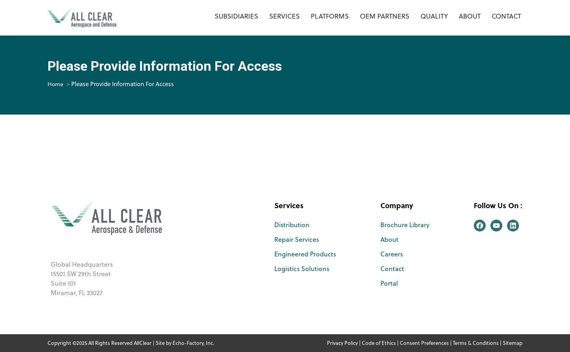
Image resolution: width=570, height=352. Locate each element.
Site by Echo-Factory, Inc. (185, 342)
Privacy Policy (342, 342)
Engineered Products (305, 254)
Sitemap (512, 342)
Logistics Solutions (301, 268)
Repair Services (296, 239)
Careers (391, 254)
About (389, 239)
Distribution (292, 224)
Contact (392, 268)
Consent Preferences (424, 342)
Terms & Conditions (476, 342)
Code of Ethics (379, 342)
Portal (389, 283)
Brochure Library (404, 224)
